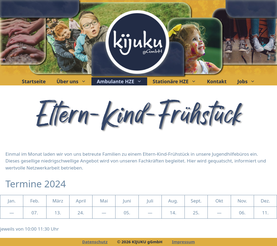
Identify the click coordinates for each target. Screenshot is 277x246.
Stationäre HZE (177, 81)
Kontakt (216, 81)
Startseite (34, 81)
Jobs (249, 81)
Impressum (183, 241)
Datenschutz (95, 241)
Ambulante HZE (122, 81)
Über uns (74, 81)
